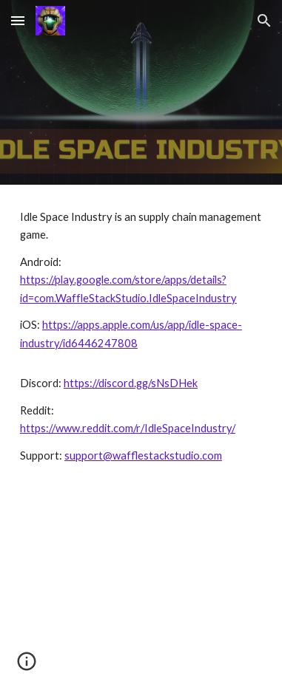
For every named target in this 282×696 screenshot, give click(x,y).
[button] (18, 20)
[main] (141, 336)
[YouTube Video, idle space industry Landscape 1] (141, 592)
